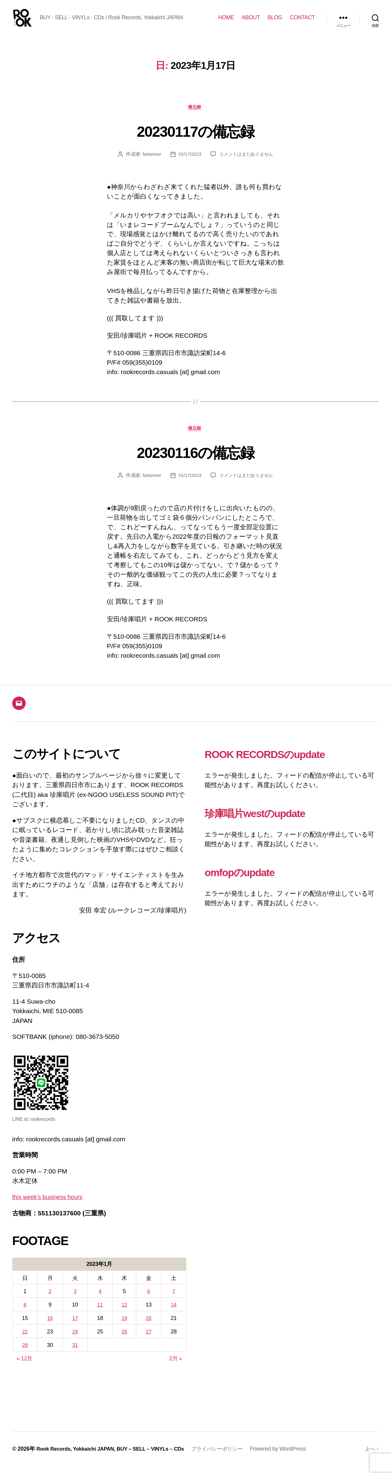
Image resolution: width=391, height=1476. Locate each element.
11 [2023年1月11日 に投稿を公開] (99, 1315)
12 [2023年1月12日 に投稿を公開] (124, 1315)
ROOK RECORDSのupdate (277, 765)
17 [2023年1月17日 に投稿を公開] (74, 1329)
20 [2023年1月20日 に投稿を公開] (149, 1329)
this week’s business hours (50, 1208)
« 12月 (24, 1368)
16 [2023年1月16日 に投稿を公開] (50, 1329)
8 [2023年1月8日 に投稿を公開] (24, 1315)
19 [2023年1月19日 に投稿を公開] (124, 1329)
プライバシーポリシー (229, 1459)
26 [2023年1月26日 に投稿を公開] (124, 1342)
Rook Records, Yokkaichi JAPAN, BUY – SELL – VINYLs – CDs (115, 1459)
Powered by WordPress (291, 1459)
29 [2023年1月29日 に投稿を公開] (24, 1355)
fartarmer (149, 164)
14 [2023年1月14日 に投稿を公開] (174, 1315)
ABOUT (251, 22)
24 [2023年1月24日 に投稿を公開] (74, 1342)
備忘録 (195, 116)
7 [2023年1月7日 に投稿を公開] (173, 1302)
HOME (226, 22)
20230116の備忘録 (196, 463)
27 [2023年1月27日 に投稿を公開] (149, 1342)
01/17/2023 (188, 164)
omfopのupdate (246, 883)
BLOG (275, 22)
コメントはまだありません (247, 164)
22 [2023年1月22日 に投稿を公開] (24, 1342)
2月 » (175, 1368)
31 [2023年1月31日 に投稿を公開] (74, 1355)
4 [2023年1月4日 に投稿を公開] (99, 1302)
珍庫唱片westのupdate (265, 824)
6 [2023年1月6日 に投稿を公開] (149, 1302)
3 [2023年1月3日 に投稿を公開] (74, 1302)
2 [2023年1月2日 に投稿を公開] (49, 1302)
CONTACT (302, 22)
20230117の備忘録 (196, 140)
